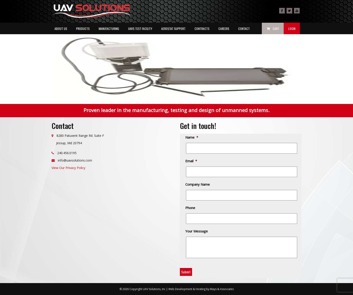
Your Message (197, 231)
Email (191, 161)
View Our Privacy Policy (68, 168)
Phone (190, 208)
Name (192, 137)
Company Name (198, 184)
